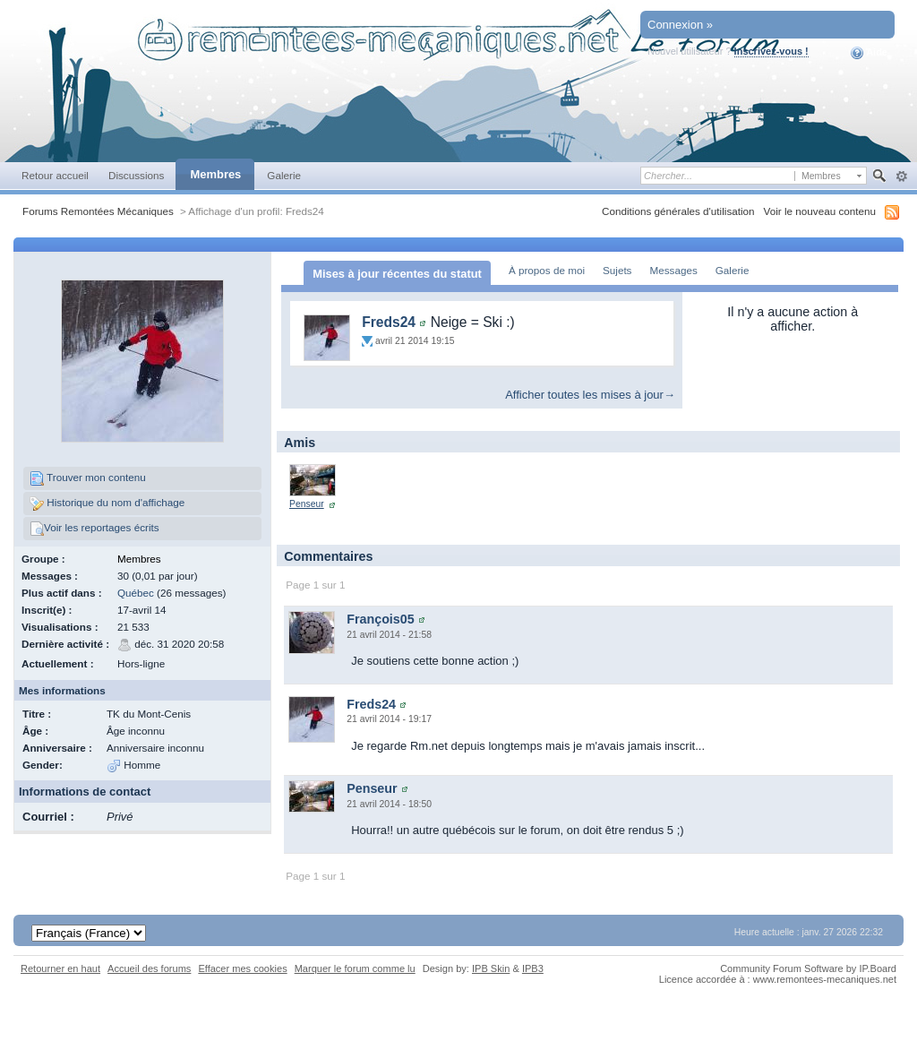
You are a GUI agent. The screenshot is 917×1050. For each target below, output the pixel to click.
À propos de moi (547, 270)
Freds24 (389, 322)
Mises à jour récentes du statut (397, 273)
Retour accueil (55, 175)
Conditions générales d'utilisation (678, 211)
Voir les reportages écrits (94, 528)
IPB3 (533, 968)
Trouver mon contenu (88, 478)
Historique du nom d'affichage (107, 503)
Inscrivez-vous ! (771, 51)
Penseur (306, 504)
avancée (901, 176)
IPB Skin (491, 968)
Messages (673, 270)
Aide (869, 53)
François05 (381, 619)
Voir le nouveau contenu (820, 211)
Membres (215, 174)
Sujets (617, 270)
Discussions (136, 175)
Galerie (284, 175)
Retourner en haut (60, 968)
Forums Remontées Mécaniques (98, 211)
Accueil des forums (149, 968)
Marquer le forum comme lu (355, 968)
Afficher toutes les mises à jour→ (590, 394)
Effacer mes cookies (242, 968)
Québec (135, 592)
